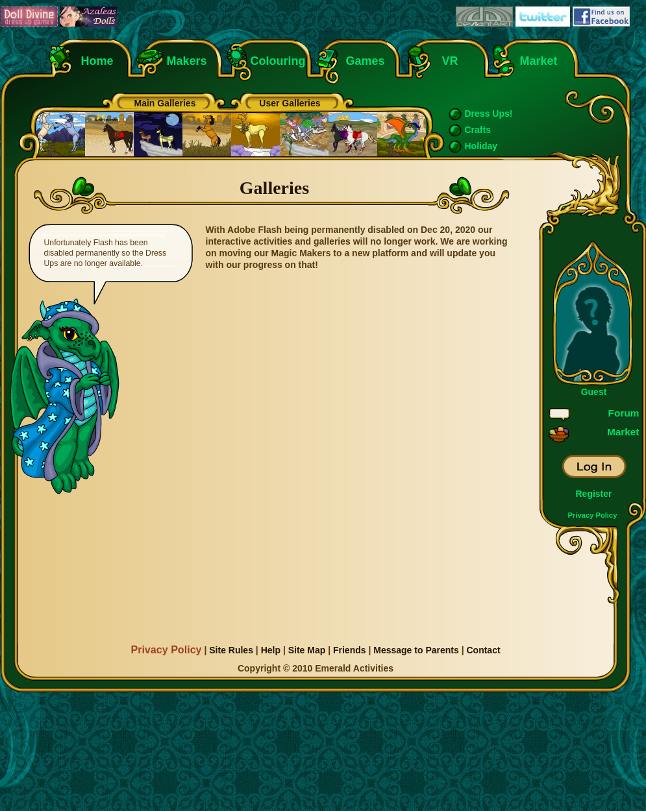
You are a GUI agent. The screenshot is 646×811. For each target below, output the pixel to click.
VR (447, 60)
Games (365, 60)
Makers (187, 60)
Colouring (278, 60)
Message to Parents (416, 650)
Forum (624, 412)
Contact (483, 650)
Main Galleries (165, 103)
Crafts (478, 130)
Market (539, 60)
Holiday (481, 146)
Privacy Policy (592, 515)
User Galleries (289, 103)
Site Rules (231, 650)
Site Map (307, 650)
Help (270, 650)
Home (97, 60)
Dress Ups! (489, 113)
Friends (349, 650)
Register (593, 494)
